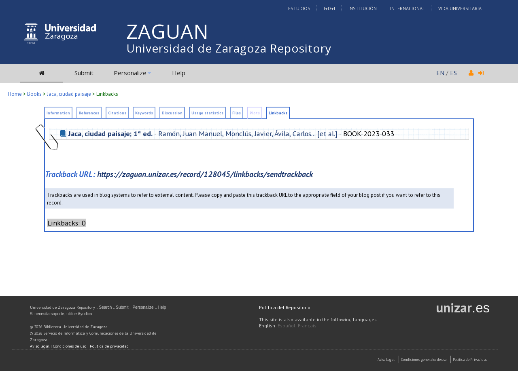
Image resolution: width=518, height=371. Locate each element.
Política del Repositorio (284, 307)
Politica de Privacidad (470, 359)
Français (307, 326)
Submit (83, 73)
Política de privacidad (109, 346)
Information (58, 113)
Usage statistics (207, 113)
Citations (117, 113)
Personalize (130, 73)
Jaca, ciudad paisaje (69, 94)
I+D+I (329, 8)
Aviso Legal (386, 359)
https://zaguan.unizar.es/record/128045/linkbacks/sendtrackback (205, 174)
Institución (362, 8)
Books (34, 94)
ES (453, 73)
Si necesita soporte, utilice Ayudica (61, 314)
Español (286, 326)
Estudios (299, 8)
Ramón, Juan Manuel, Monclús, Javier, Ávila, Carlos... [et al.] (248, 133)
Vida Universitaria (460, 8)
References (89, 113)
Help (178, 73)
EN (440, 73)
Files (236, 113)
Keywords (144, 113)
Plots (255, 113)
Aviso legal (39, 346)
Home (15, 94)
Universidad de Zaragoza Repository (228, 48)
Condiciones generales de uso (423, 359)
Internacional (407, 8)
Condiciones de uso (69, 346)
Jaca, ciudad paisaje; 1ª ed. (110, 133)
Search (105, 307)
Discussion (172, 113)
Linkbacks (107, 94)
